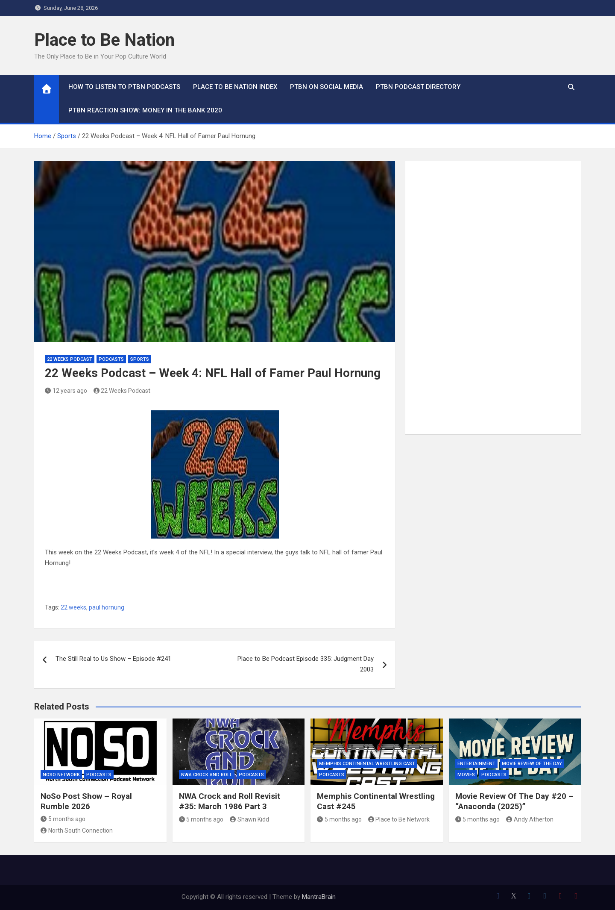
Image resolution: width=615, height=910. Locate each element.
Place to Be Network (399, 819)
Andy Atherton (530, 819)
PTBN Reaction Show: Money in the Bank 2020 (145, 110)
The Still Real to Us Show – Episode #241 (113, 659)
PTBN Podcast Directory (418, 87)
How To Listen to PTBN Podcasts (124, 87)
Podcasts (111, 359)
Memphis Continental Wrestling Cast (367, 763)
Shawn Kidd (249, 819)
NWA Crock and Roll (206, 774)
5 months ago (63, 819)
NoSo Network (61, 774)
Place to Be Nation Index (235, 87)
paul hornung (106, 607)
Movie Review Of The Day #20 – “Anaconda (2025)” (514, 801)
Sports (139, 359)
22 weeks (73, 607)
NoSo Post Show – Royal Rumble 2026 (86, 801)
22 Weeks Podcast (69, 359)
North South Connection (77, 830)
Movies (466, 774)
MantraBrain (319, 897)
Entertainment (476, 763)
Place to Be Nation (104, 40)
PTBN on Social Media (326, 87)
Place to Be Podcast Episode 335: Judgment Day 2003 (305, 664)
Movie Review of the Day (532, 763)
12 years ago (66, 390)
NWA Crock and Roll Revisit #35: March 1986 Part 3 (229, 801)
